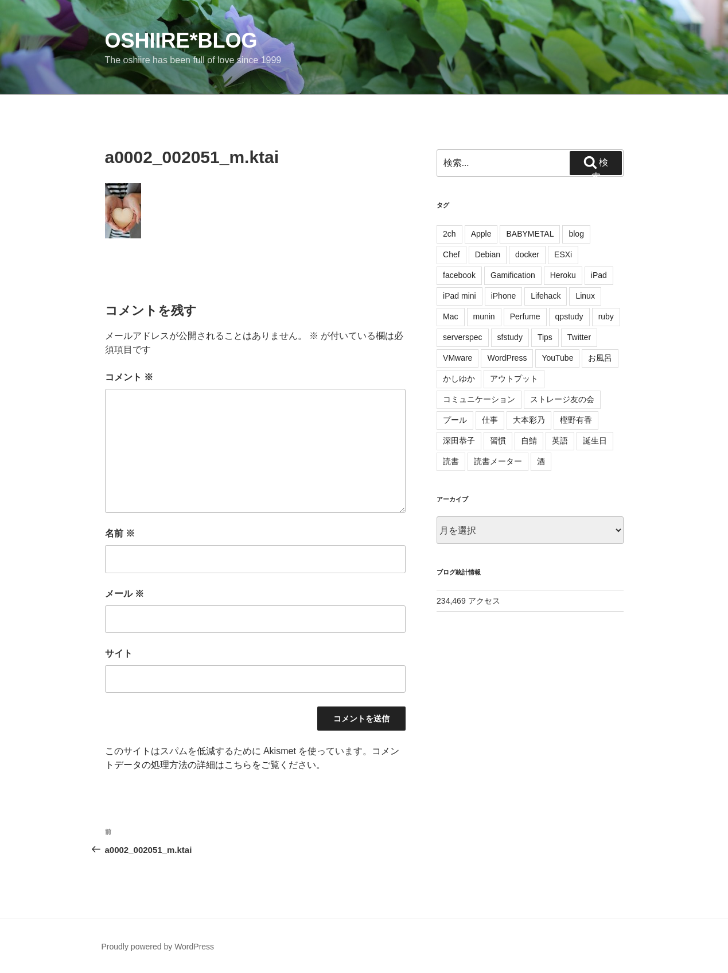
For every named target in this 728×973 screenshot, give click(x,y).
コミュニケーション (479, 399)
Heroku (563, 275)
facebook (459, 275)
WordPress (507, 357)
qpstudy (569, 316)
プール (455, 419)
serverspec (462, 337)
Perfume (525, 316)
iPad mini (459, 295)
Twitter (579, 337)
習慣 (498, 440)
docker (527, 254)
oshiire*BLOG (181, 40)
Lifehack (545, 295)
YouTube (557, 357)
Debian (487, 254)
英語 (560, 440)
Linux (584, 295)
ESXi (563, 254)
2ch (449, 233)
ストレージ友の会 (562, 399)
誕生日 (595, 440)
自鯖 (529, 440)
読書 (451, 461)
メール (124, 594)
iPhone (503, 295)
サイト (119, 653)
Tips (545, 337)
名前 (120, 533)
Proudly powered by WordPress (158, 946)
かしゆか (459, 378)
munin (484, 316)
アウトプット (514, 378)
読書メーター (498, 461)
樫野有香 (576, 419)
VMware (457, 357)
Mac (450, 316)
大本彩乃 (529, 419)
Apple (481, 233)
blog (576, 233)
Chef (451, 254)
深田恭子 (459, 440)
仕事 (490, 419)
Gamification (512, 275)
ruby (606, 316)
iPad (599, 275)
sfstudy (510, 337)
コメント (129, 377)
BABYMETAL (530, 233)
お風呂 (600, 357)
